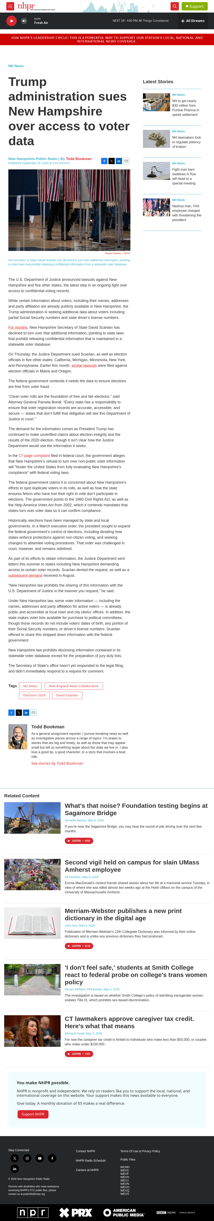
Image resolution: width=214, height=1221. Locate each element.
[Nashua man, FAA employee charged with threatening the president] (156, 207)
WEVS (124, 1193)
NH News (16, 66)
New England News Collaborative (74, 686)
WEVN (124, 1183)
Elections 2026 (34, 695)
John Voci (71, 925)
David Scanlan (67, 695)
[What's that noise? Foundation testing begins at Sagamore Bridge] (32, 818)
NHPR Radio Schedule (91, 1160)
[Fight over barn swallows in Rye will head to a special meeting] (156, 171)
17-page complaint (34, 456)
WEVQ (124, 1190)
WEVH (124, 1177)
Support (196, 6)
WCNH (125, 1167)
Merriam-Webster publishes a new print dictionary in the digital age (123, 914)
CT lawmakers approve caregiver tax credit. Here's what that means (129, 1022)
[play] (11, 21)
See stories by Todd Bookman (57, 763)
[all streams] (193, 21)
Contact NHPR (85, 1151)
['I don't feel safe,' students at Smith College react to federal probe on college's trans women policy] (32, 979)
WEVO (124, 1187)
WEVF (124, 1173)
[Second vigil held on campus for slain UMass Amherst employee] (32, 874)
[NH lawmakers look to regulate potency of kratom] (156, 139)
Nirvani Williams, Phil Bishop (83, 989)
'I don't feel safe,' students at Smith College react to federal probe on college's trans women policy (136, 975)
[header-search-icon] (175, 6)
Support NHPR (33, 1114)
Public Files (127, 1159)
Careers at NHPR (87, 1170)
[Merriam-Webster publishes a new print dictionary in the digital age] (32, 923)
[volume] (24, 21)
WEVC (124, 1170)
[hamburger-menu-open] (10, 6)
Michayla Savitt (74, 1033)
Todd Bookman (79, 159)
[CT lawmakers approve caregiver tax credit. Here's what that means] (32, 1031)
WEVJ (124, 1180)
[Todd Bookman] (17, 736)
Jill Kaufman (73, 877)
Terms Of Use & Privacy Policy (140, 1151)
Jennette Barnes (75, 820)
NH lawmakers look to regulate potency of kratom (186, 142)
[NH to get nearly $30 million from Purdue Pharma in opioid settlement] (156, 102)
